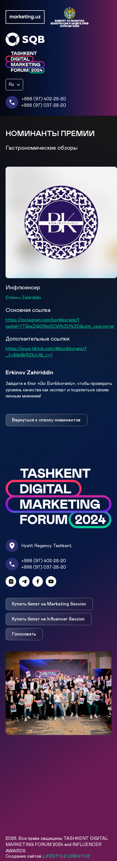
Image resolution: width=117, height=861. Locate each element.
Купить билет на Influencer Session (48, 619)
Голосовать (24, 634)
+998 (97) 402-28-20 (43, 99)
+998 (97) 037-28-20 (43, 105)
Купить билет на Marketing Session (49, 604)
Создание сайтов (48, 856)
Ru (11, 84)
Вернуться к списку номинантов (46, 420)
